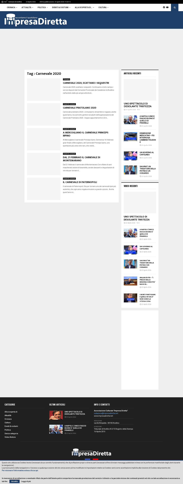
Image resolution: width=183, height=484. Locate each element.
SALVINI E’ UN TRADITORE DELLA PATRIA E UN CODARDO (147, 264)
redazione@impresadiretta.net (106, 413)
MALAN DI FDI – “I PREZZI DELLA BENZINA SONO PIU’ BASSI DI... (147, 281)
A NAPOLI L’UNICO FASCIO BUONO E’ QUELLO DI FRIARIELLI (147, 233)
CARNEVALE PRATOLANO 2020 (79, 108)
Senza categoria (11, 434)
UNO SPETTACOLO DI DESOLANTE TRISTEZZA (137, 105)
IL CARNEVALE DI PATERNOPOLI (80, 182)
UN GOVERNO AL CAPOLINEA (146, 247)
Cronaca (11, 7)
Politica (42, 7)
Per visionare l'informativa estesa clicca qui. (20, 470)
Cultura (102, 7)
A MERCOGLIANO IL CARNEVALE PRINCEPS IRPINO (85, 134)
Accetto (14, 481)
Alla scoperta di (11, 412)
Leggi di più (26, 481)
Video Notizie (10, 437)
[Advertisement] (91, 51)
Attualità (26, 7)
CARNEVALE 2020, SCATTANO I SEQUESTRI (86, 83)
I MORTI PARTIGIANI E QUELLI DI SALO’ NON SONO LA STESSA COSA (147, 298)
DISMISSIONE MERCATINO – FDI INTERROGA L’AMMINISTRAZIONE (148, 137)
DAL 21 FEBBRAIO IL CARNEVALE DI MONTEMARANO (81, 159)
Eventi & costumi (60, 7)
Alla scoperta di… (83, 7)
